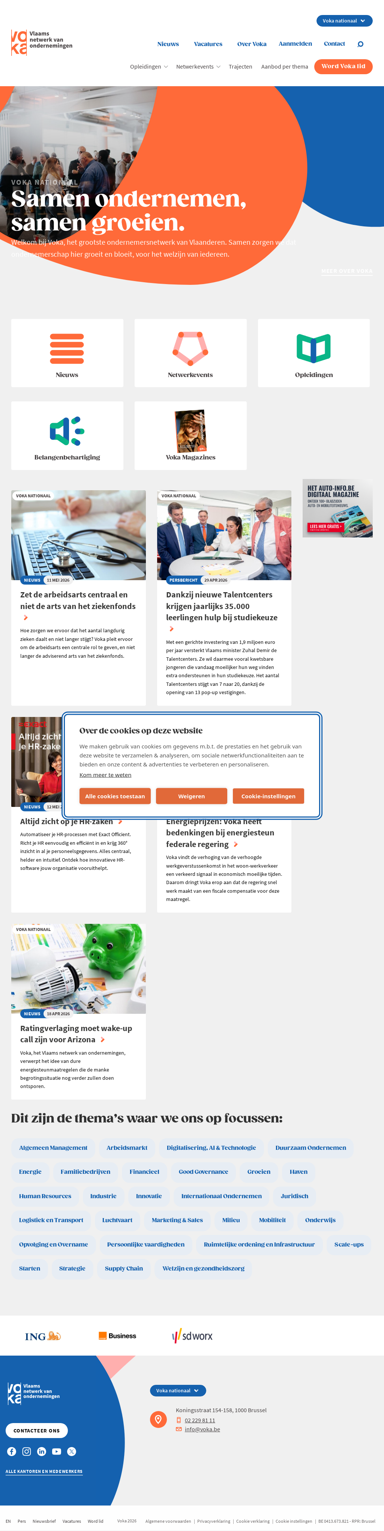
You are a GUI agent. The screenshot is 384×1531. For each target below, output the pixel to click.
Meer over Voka (347, 270)
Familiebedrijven (85, 1172)
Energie (30, 1172)
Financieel (144, 1172)
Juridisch (294, 1196)
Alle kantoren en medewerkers (44, 1471)
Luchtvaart (117, 1220)
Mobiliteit (272, 1220)
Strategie (72, 1268)
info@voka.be (198, 1429)
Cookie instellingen (294, 1521)
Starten (29, 1268)
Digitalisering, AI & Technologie (211, 1148)
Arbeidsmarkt (126, 1148)
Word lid (96, 1521)
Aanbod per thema (284, 66)
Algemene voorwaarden (168, 1521)
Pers (22, 1521)
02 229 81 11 (195, 1420)
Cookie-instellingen (269, 796)
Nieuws (168, 44)
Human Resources (45, 1196)
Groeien (259, 1172)
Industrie (103, 1196)
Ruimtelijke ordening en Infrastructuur (259, 1244)
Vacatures (208, 44)
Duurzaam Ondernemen (311, 1148)
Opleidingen (145, 66)
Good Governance (203, 1172)
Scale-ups (349, 1244)
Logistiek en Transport (51, 1220)
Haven (299, 1172)
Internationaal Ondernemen (222, 1196)
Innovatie (149, 1196)
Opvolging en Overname (53, 1244)
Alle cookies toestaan (115, 796)
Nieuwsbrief (44, 1521)
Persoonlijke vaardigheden (145, 1244)
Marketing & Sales (177, 1220)
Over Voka (252, 44)
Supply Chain (124, 1268)
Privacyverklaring (213, 1521)
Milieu (231, 1220)
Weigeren (191, 796)
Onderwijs (320, 1220)
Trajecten (240, 66)
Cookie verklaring (253, 1521)
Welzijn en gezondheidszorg (203, 1268)
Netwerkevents (195, 66)
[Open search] (365, 44)
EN (8, 1521)
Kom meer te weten (106, 774)
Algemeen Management (53, 1148)
